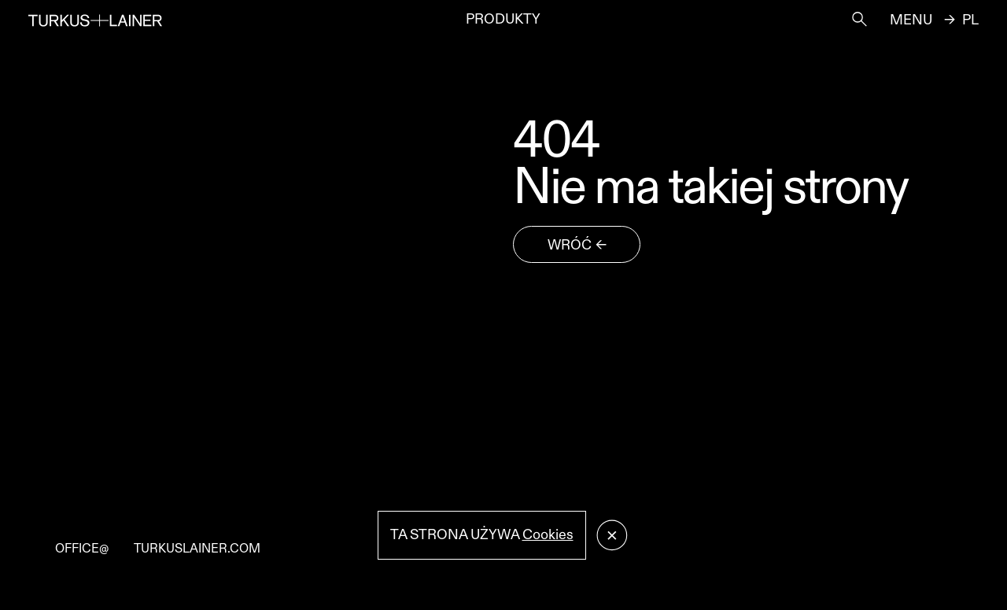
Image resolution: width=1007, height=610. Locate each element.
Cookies (548, 535)
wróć (570, 245)
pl (970, 20)
